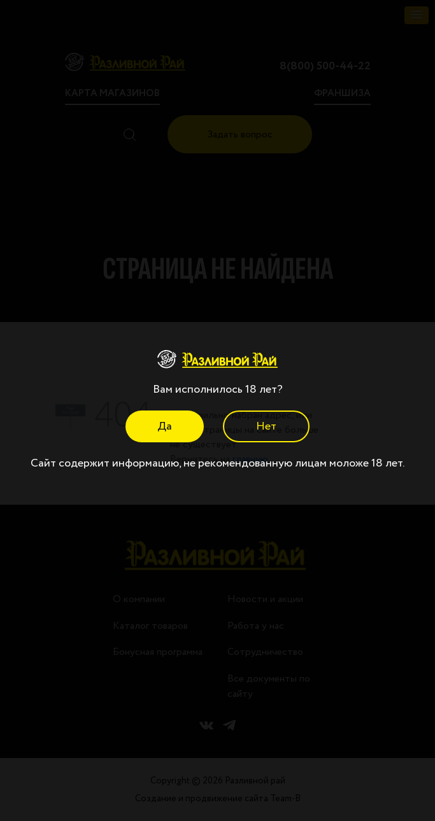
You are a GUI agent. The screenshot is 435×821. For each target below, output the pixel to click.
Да (164, 426)
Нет (266, 426)
